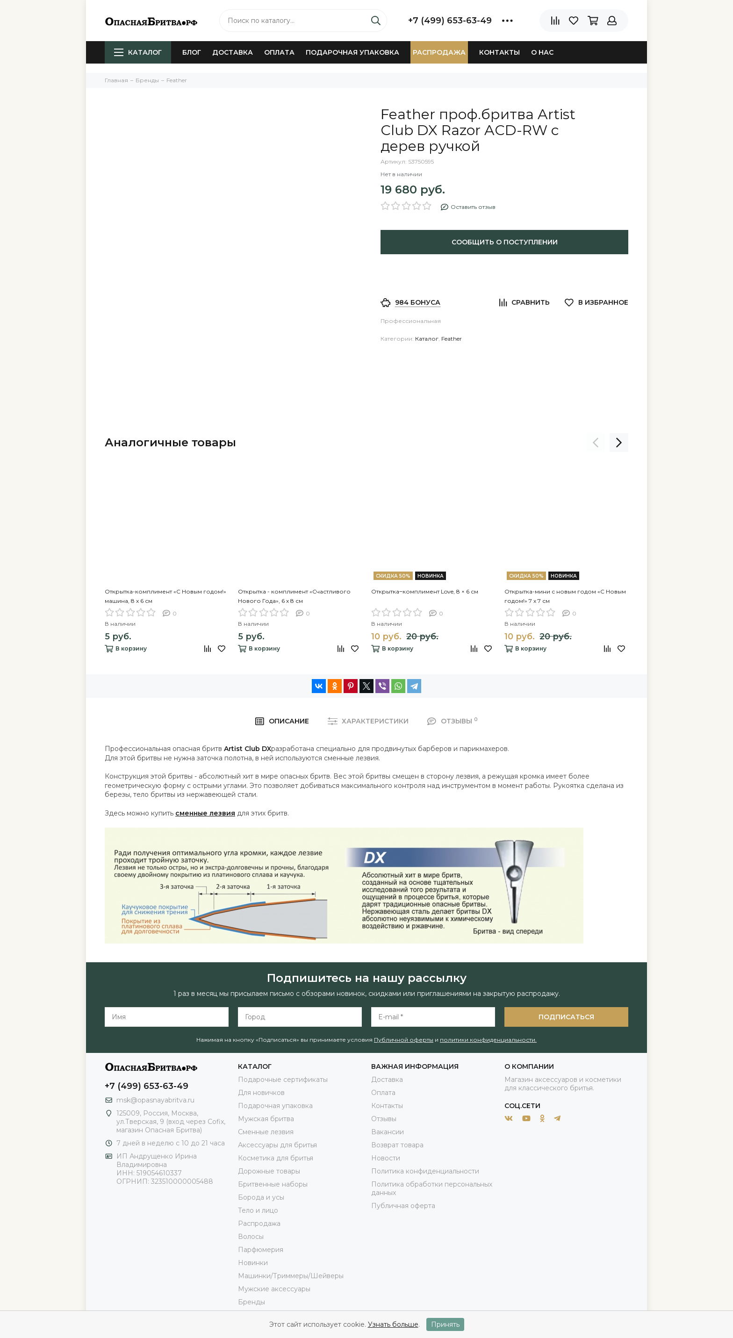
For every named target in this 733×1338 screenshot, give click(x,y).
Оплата (279, 52)
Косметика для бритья (275, 1158)
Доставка (232, 52)
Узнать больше (393, 1324)
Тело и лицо (258, 1210)
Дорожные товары (269, 1171)
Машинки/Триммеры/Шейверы (291, 1276)
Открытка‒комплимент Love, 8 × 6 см (424, 591)
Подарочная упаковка (352, 52)
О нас (542, 52)
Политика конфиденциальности (425, 1171)
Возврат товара (397, 1145)
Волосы (251, 1236)
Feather (451, 338)
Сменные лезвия (266, 1132)
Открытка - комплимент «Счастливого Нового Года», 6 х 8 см (294, 596)
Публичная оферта (403, 1206)
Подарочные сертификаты (283, 1079)
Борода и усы (261, 1197)
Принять (445, 1324)
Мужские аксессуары (274, 1289)
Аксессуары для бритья (277, 1145)
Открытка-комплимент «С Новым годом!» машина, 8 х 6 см (165, 596)
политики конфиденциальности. (488, 1039)
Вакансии (387, 1132)
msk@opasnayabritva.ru (155, 1100)
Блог (191, 52)
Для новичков (261, 1092)
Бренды (251, 1302)
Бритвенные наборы (273, 1184)
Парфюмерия (260, 1249)
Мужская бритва (266, 1119)
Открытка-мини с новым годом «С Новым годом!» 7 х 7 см (565, 596)
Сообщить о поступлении (505, 242)
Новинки (253, 1263)
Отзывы (383, 1119)
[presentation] (595, 442)
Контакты (499, 52)
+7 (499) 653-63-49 (450, 20)
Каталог (138, 52)
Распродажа (439, 52)
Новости (385, 1158)
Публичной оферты (403, 1039)
